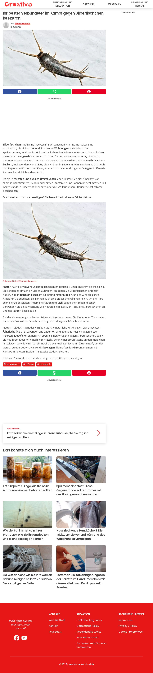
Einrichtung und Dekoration (62, 4)
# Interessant (12, 364)
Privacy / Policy (128, 626)
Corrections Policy (88, 626)
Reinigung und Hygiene (139, 4)
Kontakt (53, 626)
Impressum (126, 620)
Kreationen (114, 4)
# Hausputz (44, 364)
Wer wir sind (57, 620)
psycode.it (55, 631)
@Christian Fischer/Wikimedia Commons (19, 281)
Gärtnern (88, 4)
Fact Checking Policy (89, 620)
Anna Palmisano (22, 23)
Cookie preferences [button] (131, 631)
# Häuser (28, 364)
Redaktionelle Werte (89, 631)
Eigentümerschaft (88, 637)
